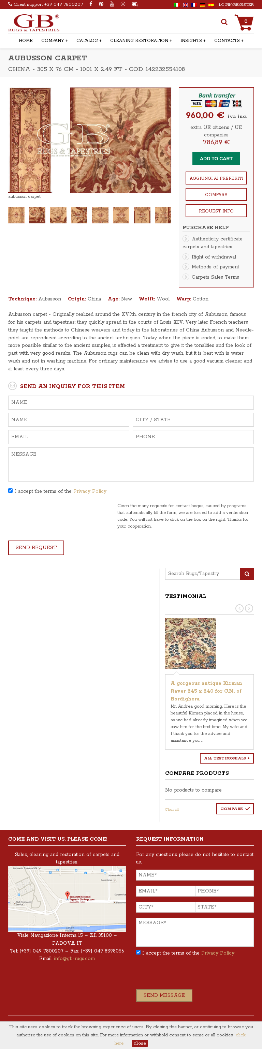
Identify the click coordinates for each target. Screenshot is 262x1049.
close (139, 1043)
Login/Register (236, 4)
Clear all (172, 809)
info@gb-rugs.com (74, 959)
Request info (216, 211)
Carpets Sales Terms (215, 277)
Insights (191, 40)
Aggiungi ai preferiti (216, 178)
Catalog (87, 40)
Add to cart (216, 158)
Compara (216, 194)
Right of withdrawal (214, 257)
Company (52, 40)
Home (26, 40)
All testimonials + (227, 758)
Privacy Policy (89, 491)
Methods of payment (215, 267)
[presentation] (60, 516)
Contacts (227, 40)
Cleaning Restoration (139, 40)
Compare (231, 808)
